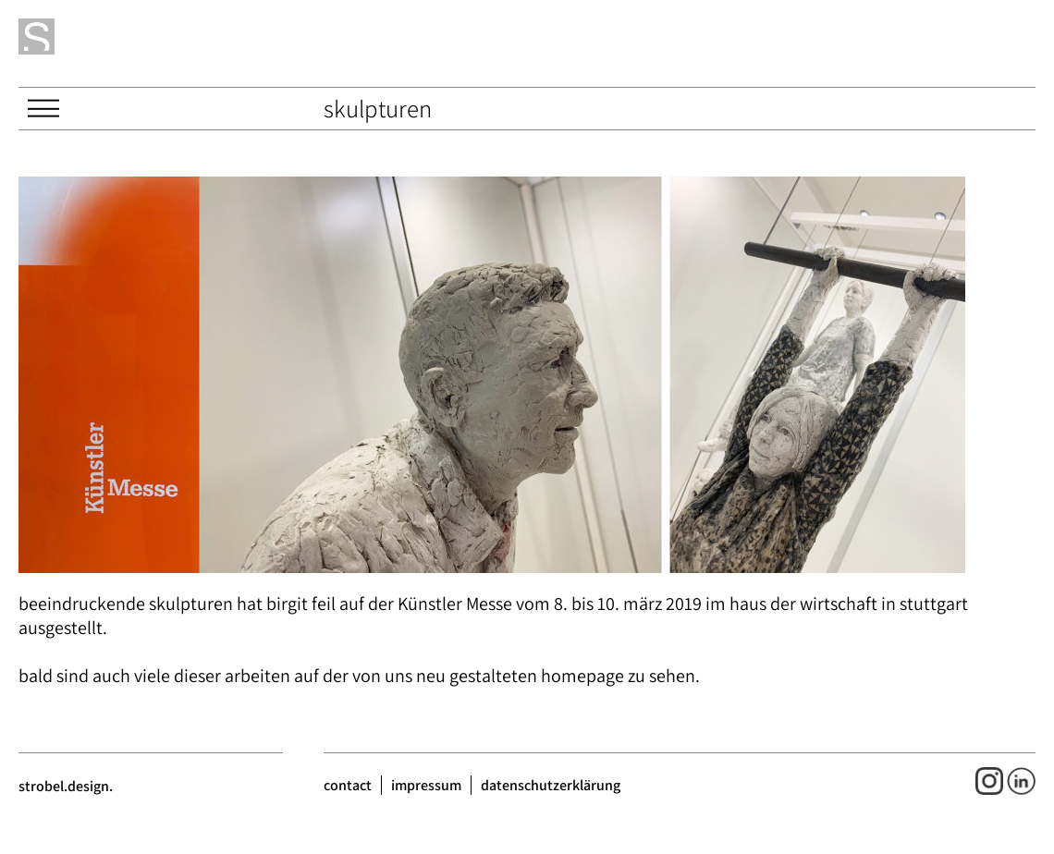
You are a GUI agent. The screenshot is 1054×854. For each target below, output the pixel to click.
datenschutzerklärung (550, 785)
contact (348, 785)
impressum (426, 785)
